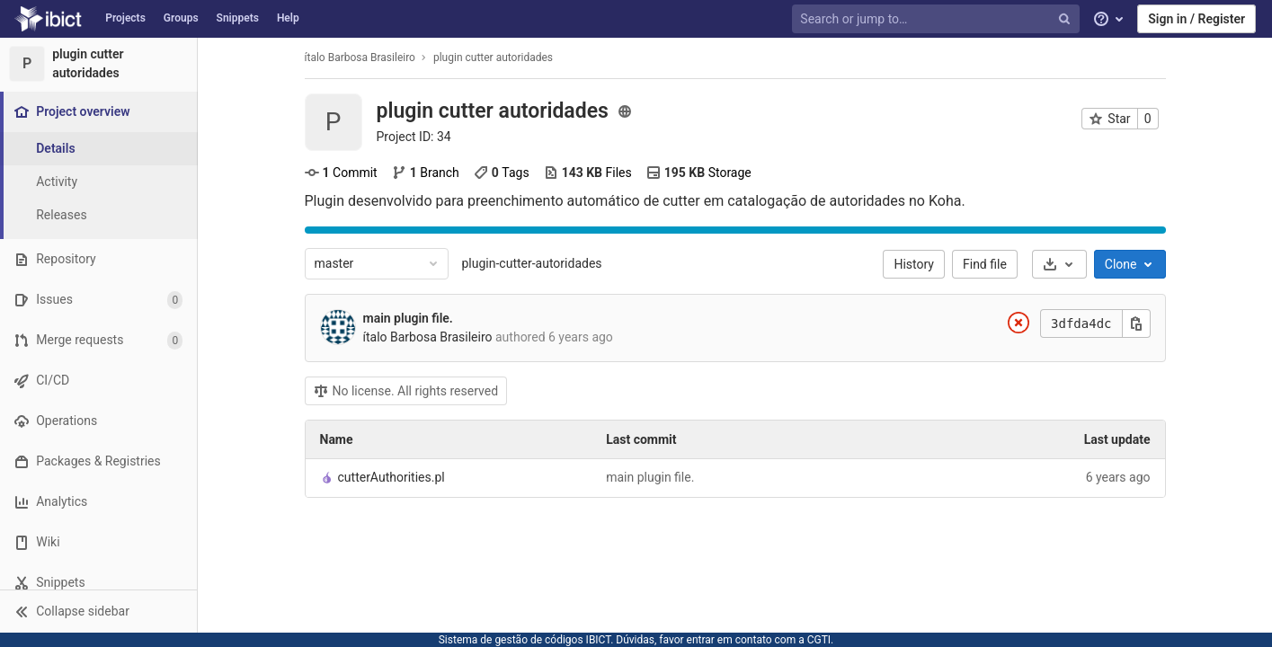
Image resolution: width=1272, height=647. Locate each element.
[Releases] (99, 215)
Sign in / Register (1196, 19)
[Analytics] (98, 502)
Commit (341, 172)
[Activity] (99, 182)
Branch (425, 172)
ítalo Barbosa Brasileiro (360, 57)
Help (288, 18)
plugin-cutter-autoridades (532, 263)
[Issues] (98, 299)
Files (588, 172)
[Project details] (99, 148)
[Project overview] (100, 112)
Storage (699, 172)
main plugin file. (408, 318)
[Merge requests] (98, 340)
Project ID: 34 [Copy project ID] (414, 136)
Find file (985, 264)
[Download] (1059, 264)
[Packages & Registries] (98, 461)
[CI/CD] (98, 380)
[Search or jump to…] (937, 19)
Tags (501, 172)
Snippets (238, 18)
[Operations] (98, 421)
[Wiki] (98, 542)
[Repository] (98, 259)
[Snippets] (98, 583)
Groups (181, 18)
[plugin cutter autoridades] (99, 64)
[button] (98, 611)
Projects (125, 18)
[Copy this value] (1136, 323)
